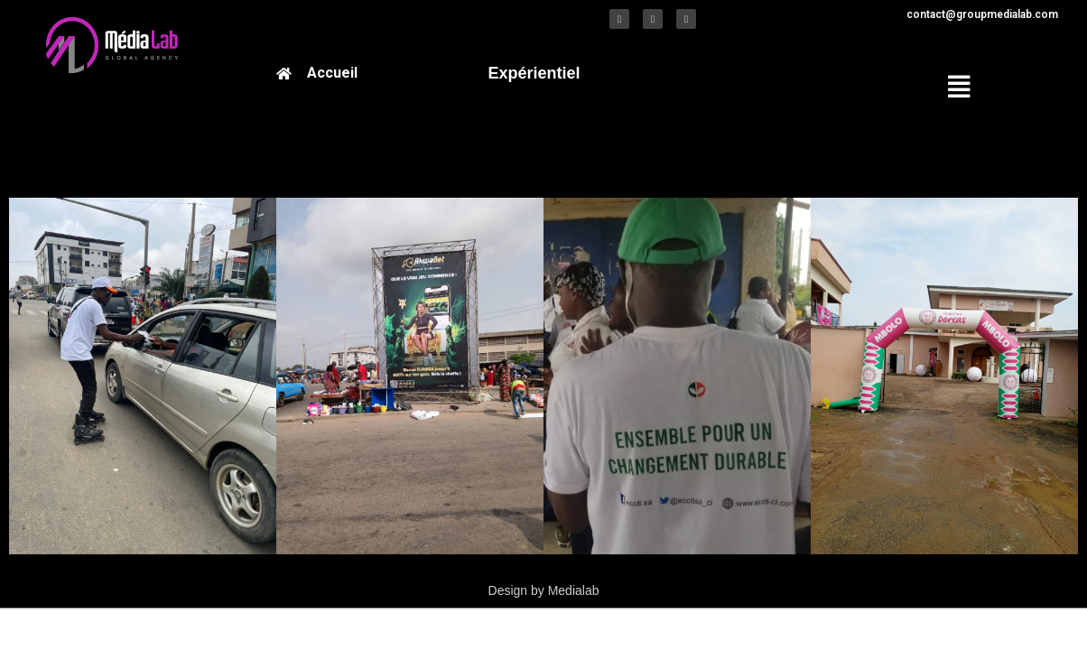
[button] (943, 87)
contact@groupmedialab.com (982, 14)
